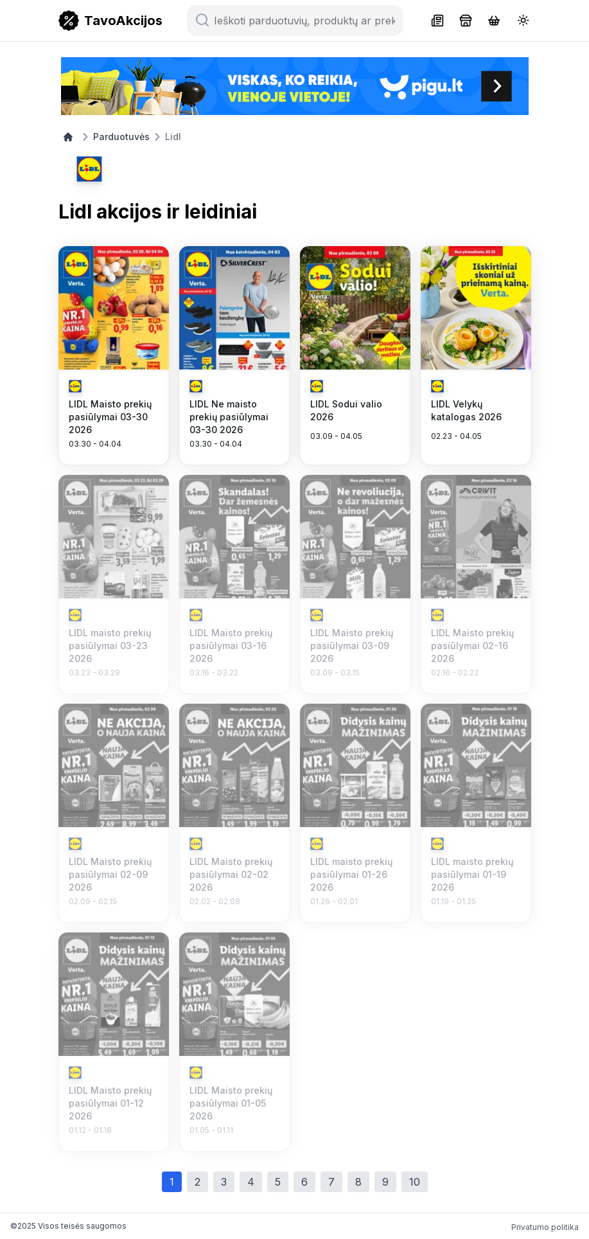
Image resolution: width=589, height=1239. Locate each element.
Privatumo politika (545, 1227)
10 (414, 1181)
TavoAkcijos (123, 20)
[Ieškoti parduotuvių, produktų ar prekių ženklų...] (302, 20)
